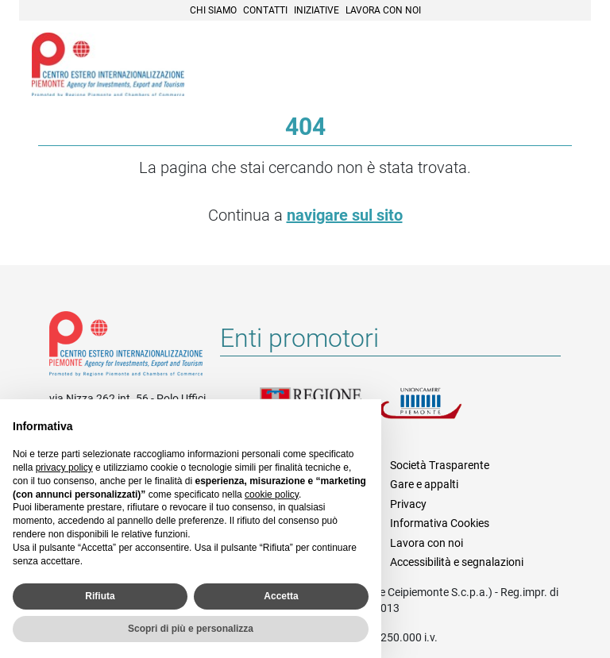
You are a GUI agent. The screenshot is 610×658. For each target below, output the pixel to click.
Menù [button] (559, 65)
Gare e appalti (424, 484)
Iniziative (316, 10)
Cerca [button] (524, 65)
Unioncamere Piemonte (438, 412)
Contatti (265, 10)
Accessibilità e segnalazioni (456, 562)
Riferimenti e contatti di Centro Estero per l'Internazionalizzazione (126, 347)
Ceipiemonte (108, 64)
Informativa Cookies (439, 523)
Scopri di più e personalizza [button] (190, 628)
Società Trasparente (439, 465)
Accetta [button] (281, 596)
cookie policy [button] (272, 494)
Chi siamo (213, 10)
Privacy (408, 504)
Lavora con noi (383, 10)
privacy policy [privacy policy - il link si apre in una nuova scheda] (64, 467)
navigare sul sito (345, 215)
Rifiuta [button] (99, 596)
